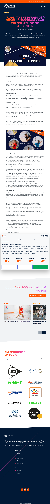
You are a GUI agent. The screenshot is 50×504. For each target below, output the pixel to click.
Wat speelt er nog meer (37, 295)
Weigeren (9, 266)
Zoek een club (19, 463)
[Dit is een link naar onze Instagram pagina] (28, 489)
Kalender (18, 460)
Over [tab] (35, 239)
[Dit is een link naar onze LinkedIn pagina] (25, 489)
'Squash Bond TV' (40, 1)
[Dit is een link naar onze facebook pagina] (22, 489)
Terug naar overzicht (25, 273)
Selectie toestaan (25, 266)
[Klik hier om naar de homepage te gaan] (9, 6)
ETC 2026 (31, 1)
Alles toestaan (40, 266)
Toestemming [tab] (5, 239)
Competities (19, 458)
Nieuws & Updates (20, 456)
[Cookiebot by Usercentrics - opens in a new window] (42, 236)
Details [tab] (19, 239)
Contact (18, 470)
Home (17, 453)
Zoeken (17, 473)
